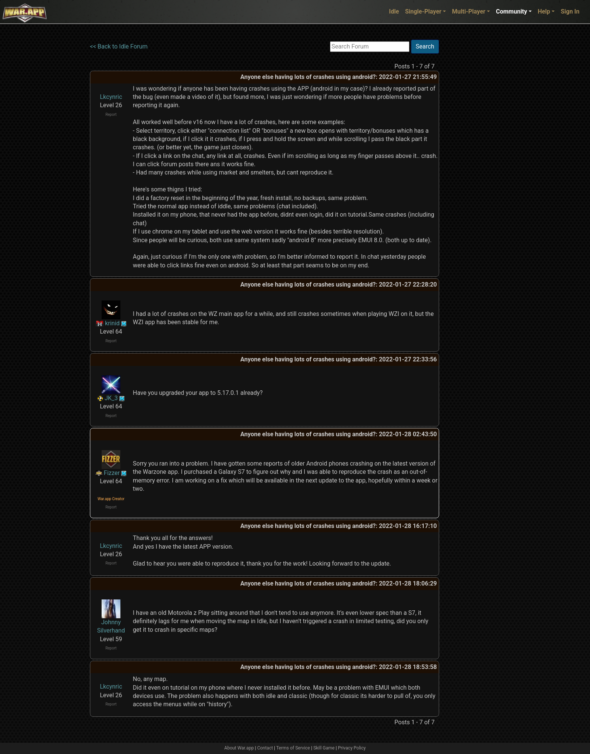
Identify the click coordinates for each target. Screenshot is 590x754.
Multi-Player (468, 11)
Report (111, 114)
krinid (112, 323)
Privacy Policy (352, 748)
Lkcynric (111, 96)
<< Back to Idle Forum (119, 46)
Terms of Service (293, 748)
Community (511, 11)
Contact (265, 748)
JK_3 (111, 398)
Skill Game (324, 748)
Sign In (570, 11)
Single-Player (423, 11)
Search (425, 46)
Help (544, 11)
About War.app (239, 748)
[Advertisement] (470, 152)
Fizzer (112, 472)
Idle (394, 11)
